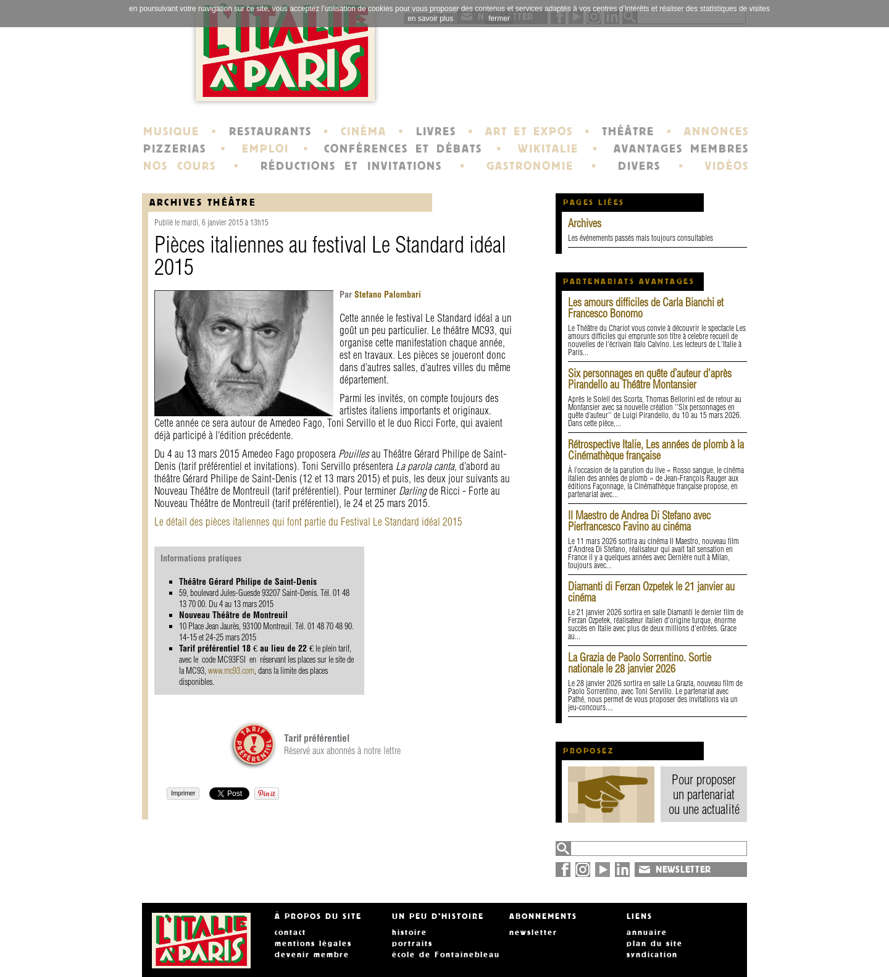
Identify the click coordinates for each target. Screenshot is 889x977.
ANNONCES (716, 131)
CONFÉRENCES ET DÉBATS (403, 149)
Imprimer (183, 793)
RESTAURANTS (270, 131)
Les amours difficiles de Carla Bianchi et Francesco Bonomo (646, 308)
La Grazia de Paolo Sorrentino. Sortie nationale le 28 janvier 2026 (639, 663)
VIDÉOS (727, 166)
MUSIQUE (171, 131)
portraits (412, 943)
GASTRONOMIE (530, 166)
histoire (409, 932)
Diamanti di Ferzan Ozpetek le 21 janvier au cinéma (651, 592)
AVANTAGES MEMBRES (681, 149)
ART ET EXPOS (528, 131)
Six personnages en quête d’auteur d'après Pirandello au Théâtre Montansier (650, 379)
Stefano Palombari (386, 294)
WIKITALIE (548, 149)
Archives (584, 223)
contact (290, 932)
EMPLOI (265, 149)
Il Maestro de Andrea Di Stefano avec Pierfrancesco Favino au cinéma (639, 521)
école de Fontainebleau (446, 954)
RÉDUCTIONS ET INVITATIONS (351, 166)
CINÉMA (363, 131)
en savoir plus (430, 18)
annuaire (647, 932)
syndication (652, 954)
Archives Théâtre (202, 202)
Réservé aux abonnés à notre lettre (342, 744)
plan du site (655, 943)
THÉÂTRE (628, 131)
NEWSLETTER (683, 869)
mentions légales (313, 943)
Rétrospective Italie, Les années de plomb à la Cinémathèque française (656, 450)
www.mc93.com (231, 670)
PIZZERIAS (174, 149)
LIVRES (436, 131)
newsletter (533, 932)
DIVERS (639, 166)
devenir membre (312, 954)
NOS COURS (179, 166)
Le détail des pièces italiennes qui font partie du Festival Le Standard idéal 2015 (308, 521)
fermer (499, 18)
